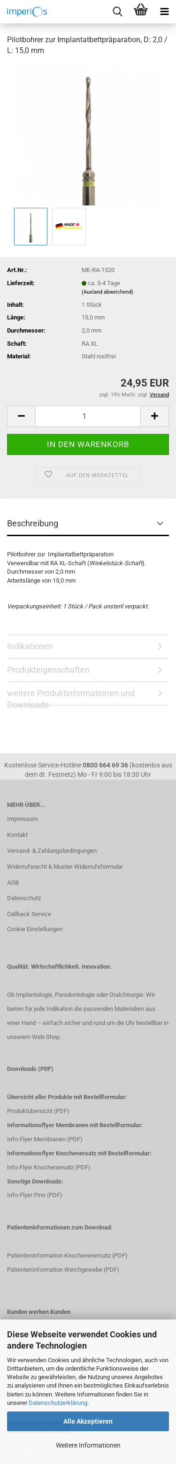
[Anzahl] (88, 416)
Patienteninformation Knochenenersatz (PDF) (67, 1255)
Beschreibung (32, 523)
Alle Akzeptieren (88, 1421)
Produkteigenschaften (48, 670)
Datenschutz (24, 898)
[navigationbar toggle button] (164, 11)
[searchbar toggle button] (117, 11)
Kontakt (17, 834)
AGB (13, 882)
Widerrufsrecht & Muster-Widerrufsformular (65, 866)
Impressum (22, 818)
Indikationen (30, 646)
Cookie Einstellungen (34, 929)
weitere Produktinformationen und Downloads (71, 697)
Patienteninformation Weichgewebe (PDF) (63, 1269)
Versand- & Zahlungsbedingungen (52, 850)
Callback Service (29, 914)
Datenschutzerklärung (58, 1402)
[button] (21, 416)
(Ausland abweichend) (107, 292)
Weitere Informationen (88, 1445)
